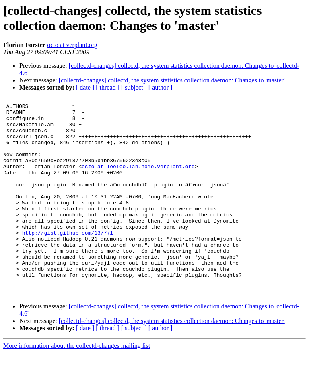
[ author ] (160, 87)
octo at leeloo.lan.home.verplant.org (138, 179)
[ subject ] (134, 87)
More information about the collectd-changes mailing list (76, 383)
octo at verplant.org (72, 44)
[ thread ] (107, 87)
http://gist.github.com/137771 (67, 259)
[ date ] (85, 87)
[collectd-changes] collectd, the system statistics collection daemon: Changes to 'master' (172, 80)
